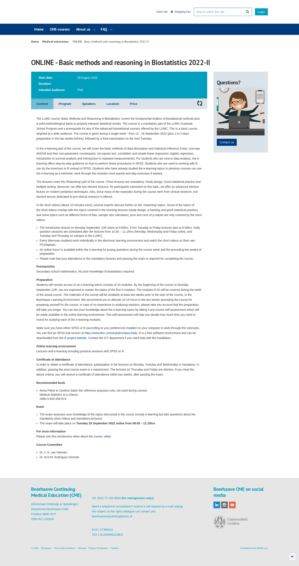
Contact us (226, 142)
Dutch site (162, 11)
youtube (232, 505)
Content (42, 104)
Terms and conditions (64, 548)
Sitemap (82, 548)
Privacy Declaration (98, 548)
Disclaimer (46, 548)
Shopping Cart (181, 12)
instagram (224, 505)
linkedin (216, 505)
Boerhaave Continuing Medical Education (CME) (52, 11)
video (107, 436)
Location (112, 104)
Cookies (114, 548)
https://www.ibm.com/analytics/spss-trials (111, 333)
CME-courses (60, 29)
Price (133, 104)
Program (65, 104)
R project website (75, 338)
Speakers (89, 104)
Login (261, 12)
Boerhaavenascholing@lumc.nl (112, 516)
